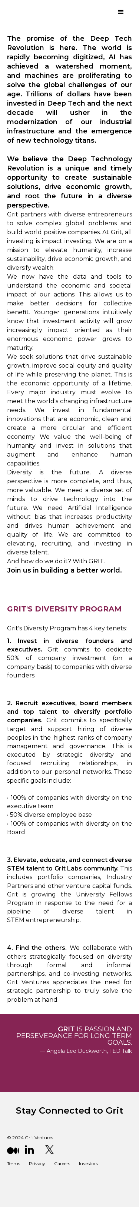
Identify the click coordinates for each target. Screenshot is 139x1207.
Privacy (37, 1163)
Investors (88, 1163)
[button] (121, 12)
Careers (62, 1163)
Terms (13, 1163)
